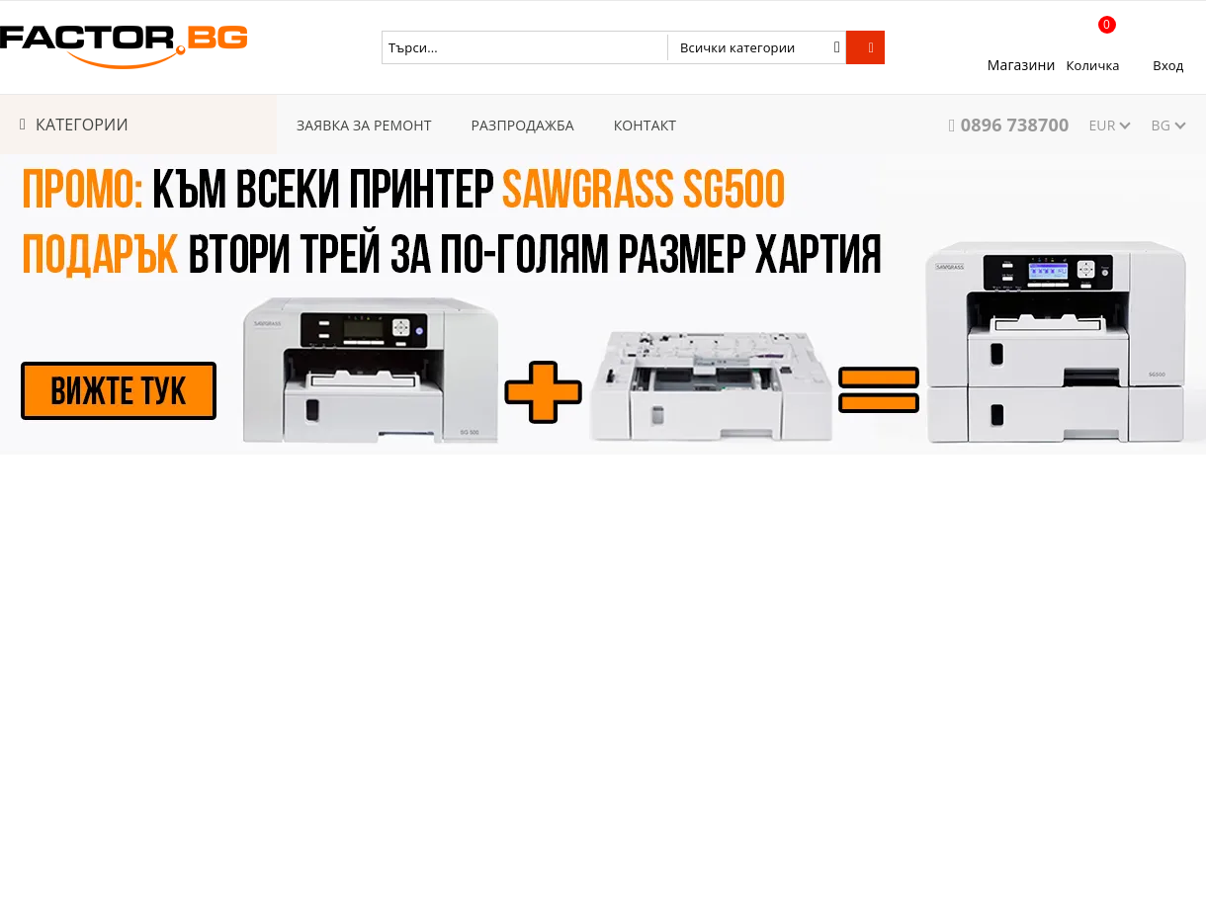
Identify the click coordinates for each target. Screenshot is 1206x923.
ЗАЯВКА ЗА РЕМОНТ (364, 125)
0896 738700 (1015, 124)
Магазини (1022, 64)
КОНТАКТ (645, 125)
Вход (1168, 65)
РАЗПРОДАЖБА (523, 125)
